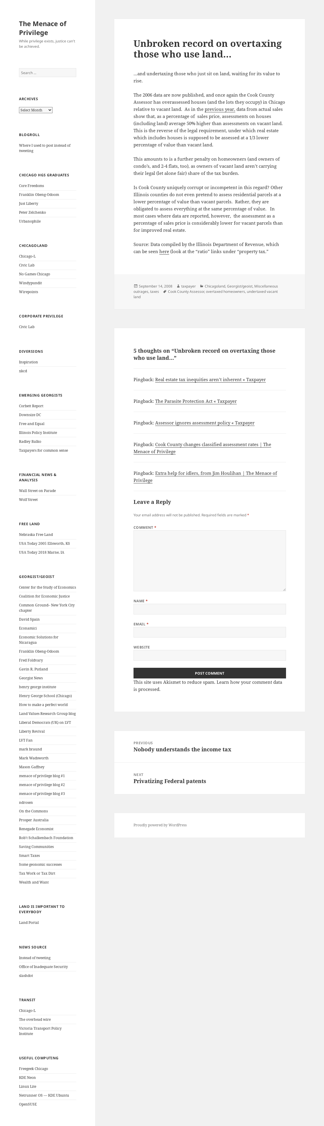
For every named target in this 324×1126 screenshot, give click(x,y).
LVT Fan (26, 740)
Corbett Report (31, 405)
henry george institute (37, 686)
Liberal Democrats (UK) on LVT (45, 722)
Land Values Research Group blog (47, 713)
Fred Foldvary (31, 660)
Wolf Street (28, 499)
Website (142, 647)
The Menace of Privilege (42, 28)
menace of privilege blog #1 (42, 775)
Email (141, 624)
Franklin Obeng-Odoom (39, 194)
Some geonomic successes (40, 864)
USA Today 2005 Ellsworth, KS (44, 543)
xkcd (23, 370)
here (164, 251)
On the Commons (33, 811)
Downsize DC (30, 414)
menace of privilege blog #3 (42, 793)
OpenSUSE (28, 1104)
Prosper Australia (34, 819)
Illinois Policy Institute (38, 432)
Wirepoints (28, 291)
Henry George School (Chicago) (45, 695)
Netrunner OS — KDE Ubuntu (44, 1095)
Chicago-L (27, 256)
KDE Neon (27, 1077)
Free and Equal (32, 423)
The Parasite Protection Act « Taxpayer (196, 401)
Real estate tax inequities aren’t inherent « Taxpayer (210, 379)
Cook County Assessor (186, 291)
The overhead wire (35, 1019)
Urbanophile (30, 221)
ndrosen (26, 802)
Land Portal (29, 922)
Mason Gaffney (32, 766)
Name (141, 600)
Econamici (28, 628)
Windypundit (30, 282)
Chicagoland (215, 286)
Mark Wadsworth (34, 758)
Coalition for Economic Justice (44, 596)
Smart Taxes (29, 855)
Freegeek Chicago (33, 1068)
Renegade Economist (36, 828)
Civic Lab (26, 265)
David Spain (29, 619)
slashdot (26, 975)
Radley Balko (30, 441)
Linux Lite (27, 1086)
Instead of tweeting (34, 957)
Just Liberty (28, 203)
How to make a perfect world (43, 704)
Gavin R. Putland (33, 669)
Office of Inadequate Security (43, 966)
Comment (145, 527)
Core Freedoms (31, 185)
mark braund (30, 749)
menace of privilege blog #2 (42, 784)
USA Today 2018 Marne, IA (41, 552)
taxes (154, 291)
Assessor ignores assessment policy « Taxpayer (205, 423)
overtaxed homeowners (225, 291)
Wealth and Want (34, 882)
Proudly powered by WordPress (160, 825)
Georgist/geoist (239, 286)
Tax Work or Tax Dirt (37, 873)
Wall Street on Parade (37, 490)
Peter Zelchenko (32, 212)
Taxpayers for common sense (43, 450)
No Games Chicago (34, 274)
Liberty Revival (32, 731)
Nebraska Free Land (36, 534)
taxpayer (188, 286)
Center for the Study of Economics (47, 587)
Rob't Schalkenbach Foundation (46, 837)
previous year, (220, 109)
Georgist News (31, 678)
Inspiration (28, 362)
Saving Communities (36, 846)
